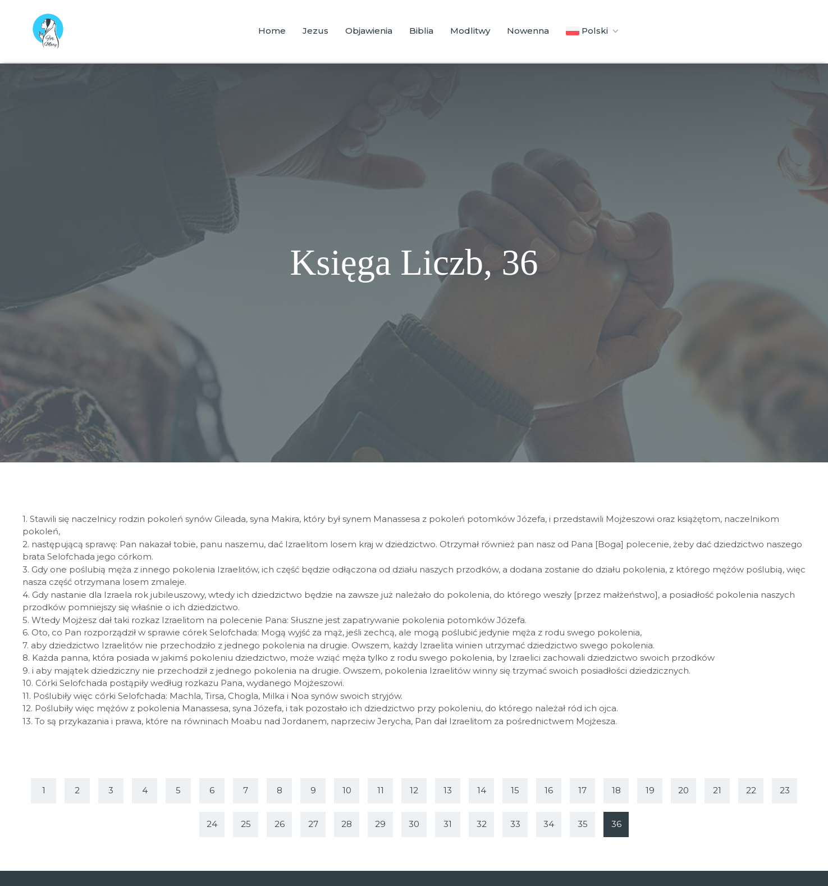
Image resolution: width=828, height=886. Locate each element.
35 (583, 824)
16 (549, 790)
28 (346, 824)
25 (246, 824)
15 (515, 790)
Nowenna (528, 30)
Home (272, 30)
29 (380, 824)
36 (616, 824)
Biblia (421, 30)
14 (481, 790)
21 (717, 790)
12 (414, 790)
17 (582, 790)
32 (482, 824)
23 (785, 790)
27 (313, 824)
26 (280, 824)
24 (212, 824)
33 (515, 824)
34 (548, 824)
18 (616, 790)
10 (346, 790)
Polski (593, 31)
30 (414, 824)
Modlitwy (470, 30)
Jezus (315, 30)
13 (447, 790)
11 (380, 790)
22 (751, 790)
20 (683, 790)
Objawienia (368, 30)
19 (650, 790)
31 (447, 824)
